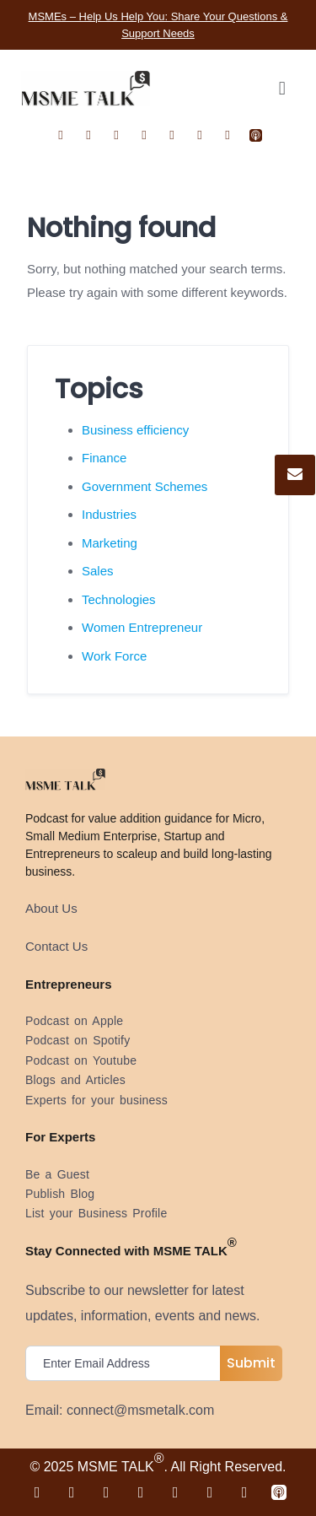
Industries (109, 514)
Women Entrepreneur (142, 627)
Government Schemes (144, 486)
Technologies (119, 599)
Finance (104, 457)
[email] (126, 1363)
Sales (98, 571)
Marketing (109, 543)
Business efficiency (135, 430)
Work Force (114, 656)
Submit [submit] (251, 1363)
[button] (282, 88)
